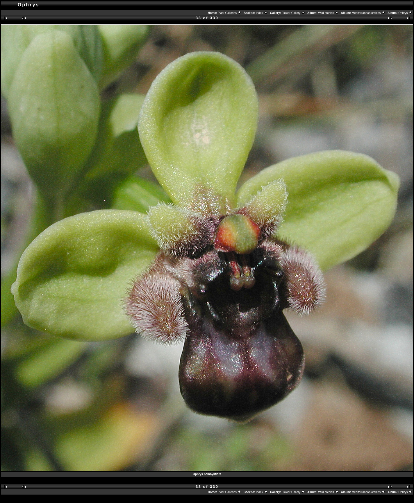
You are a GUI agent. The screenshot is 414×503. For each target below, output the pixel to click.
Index (261, 13)
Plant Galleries (229, 13)
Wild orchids (328, 13)
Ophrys (405, 13)
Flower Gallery (293, 13)
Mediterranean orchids (368, 13)
